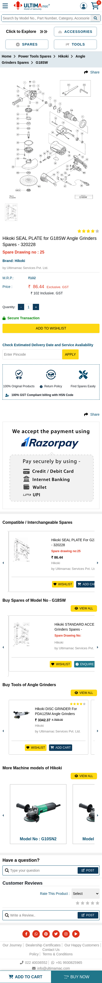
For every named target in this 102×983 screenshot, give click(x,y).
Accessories (75, 32)
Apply (70, 354)
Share (95, 72)
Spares (27, 44)
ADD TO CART (25, 977)
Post (88, 870)
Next (97, 561)
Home (6, 56)
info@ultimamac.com (51, 968)
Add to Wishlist (51, 328)
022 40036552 (34, 963)
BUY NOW (76, 977)
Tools (75, 44)
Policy (34, 954)
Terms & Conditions (58, 954)
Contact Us (50, 950)
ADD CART (88, 584)
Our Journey (12, 945)
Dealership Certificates (43, 945)
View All (84, 608)
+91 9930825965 (66, 963)
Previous (2, 561)
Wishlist (62, 584)
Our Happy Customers (81, 945)
